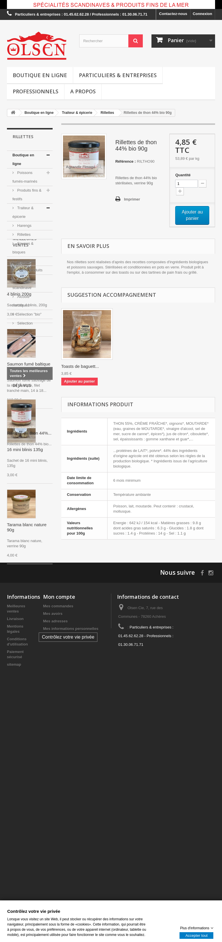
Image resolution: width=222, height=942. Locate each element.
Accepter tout (196, 935)
